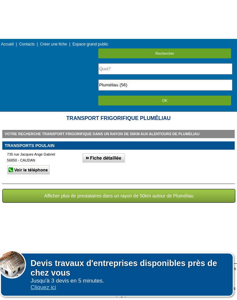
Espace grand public (90, 44)
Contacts (27, 44)
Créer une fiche (53, 44)
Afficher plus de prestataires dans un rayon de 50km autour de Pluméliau (118, 195)
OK (164, 101)
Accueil (7, 44)
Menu (118, 4)
